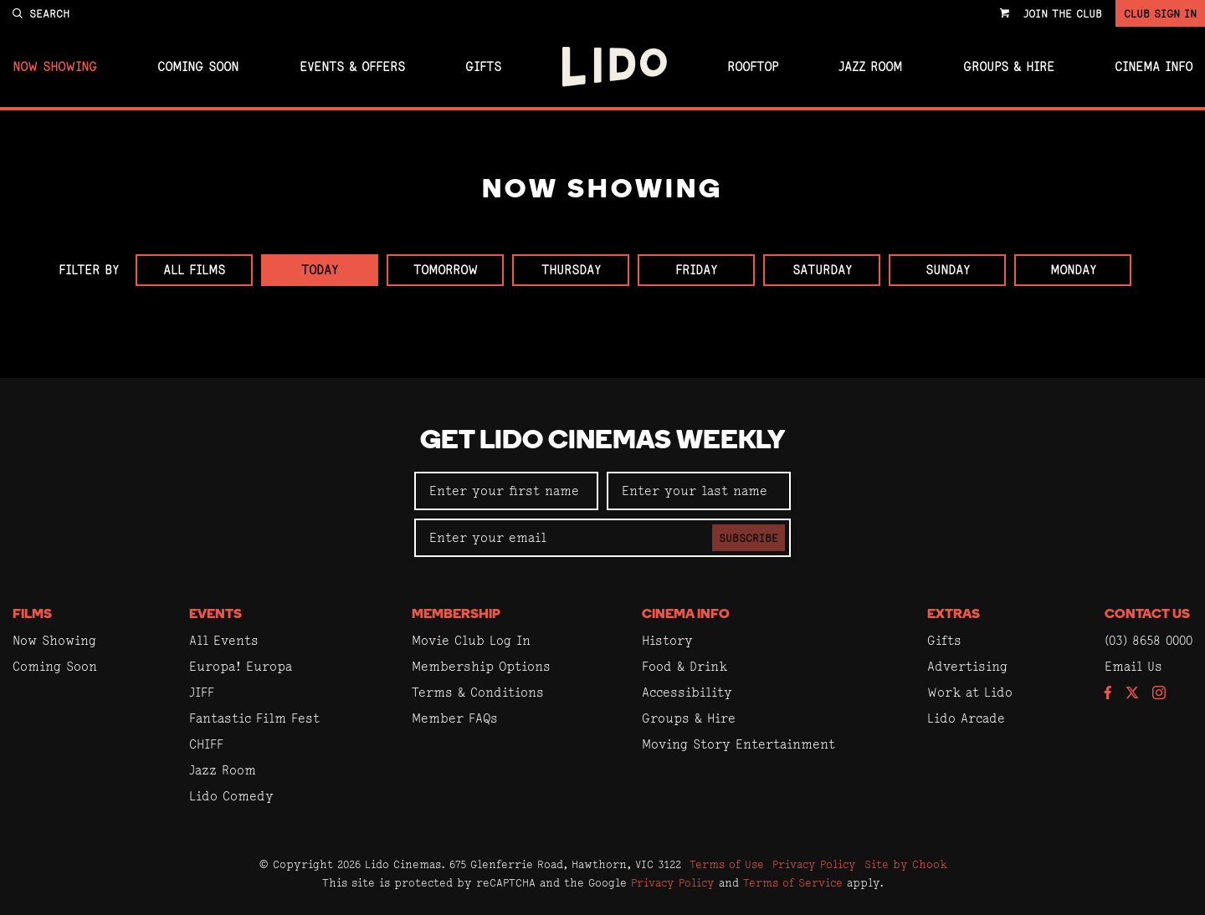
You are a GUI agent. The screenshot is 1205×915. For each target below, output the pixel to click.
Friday (696, 270)
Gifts (483, 67)
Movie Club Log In (471, 640)
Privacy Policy (814, 864)
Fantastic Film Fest (254, 718)
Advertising (967, 666)
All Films (194, 270)
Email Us (1133, 666)
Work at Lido (970, 692)
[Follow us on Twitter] (1132, 694)
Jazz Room (870, 67)
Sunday (948, 270)
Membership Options (481, 666)
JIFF (201, 692)
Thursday (571, 270)
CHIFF (206, 744)
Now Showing (55, 67)
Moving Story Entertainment (738, 744)
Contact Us (1147, 614)
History (667, 640)
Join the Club (1062, 13)
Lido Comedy (231, 796)
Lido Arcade (966, 718)
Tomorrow (445, 270)
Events (215, 614)
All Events (224, 640)
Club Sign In (1160, 13)
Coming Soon (197, 67)
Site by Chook (905, 864)
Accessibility (687, 692)
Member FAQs (455, 718)
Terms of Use (727, 864)
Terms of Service (793, 882)
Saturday (822, 270)
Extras (953, 614)
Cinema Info (1153, 67)
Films (32, 614)
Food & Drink (684, 666)
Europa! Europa (240, 666)
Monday (1073, 270)
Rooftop (752, 67)
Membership (456, 614)
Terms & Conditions (478, 692)
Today (319, 270)
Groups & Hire (1008, 67)
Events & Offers (352, 67)
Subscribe (748, 537)
